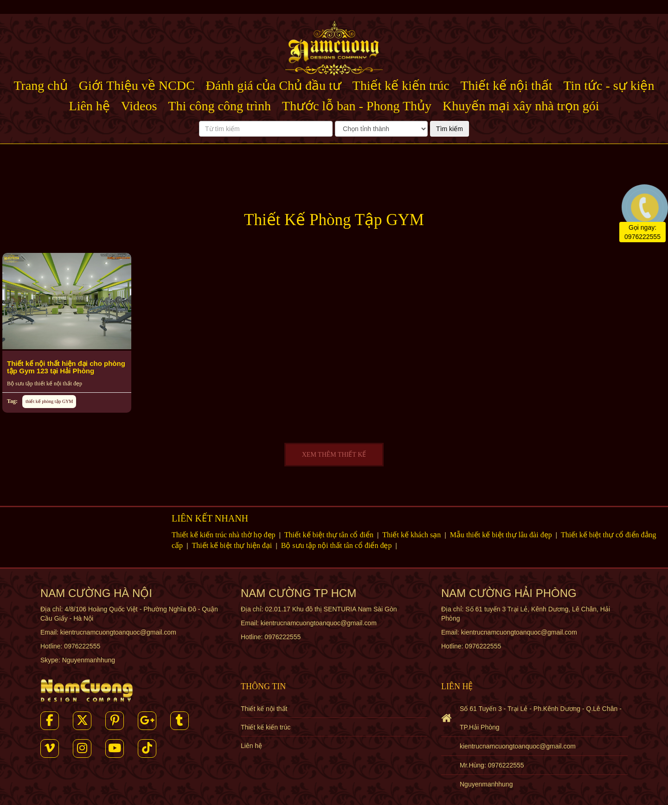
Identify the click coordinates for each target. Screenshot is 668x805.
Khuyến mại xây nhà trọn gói (521, 106)
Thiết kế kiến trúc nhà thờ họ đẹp (224, 535)
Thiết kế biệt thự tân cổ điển (329, 535)
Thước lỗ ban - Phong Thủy (356, 106)
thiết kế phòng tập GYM (49, 401)
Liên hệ (89, 106)
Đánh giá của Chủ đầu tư (273, 85)
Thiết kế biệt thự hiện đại (233, 545)
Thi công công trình (219, 106)
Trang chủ (41, 85)
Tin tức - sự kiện (608, 85)
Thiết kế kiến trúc (401, 85)
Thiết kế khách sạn (412, 535)
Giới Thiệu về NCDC (137, 85)
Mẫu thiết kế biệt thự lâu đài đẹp (502, 535)
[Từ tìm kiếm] (266, 129)
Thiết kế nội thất (506, 85)
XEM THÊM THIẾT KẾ (334, 454)
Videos (139, 106)
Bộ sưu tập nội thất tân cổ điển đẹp (337, 545)
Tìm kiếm (449, 128)
